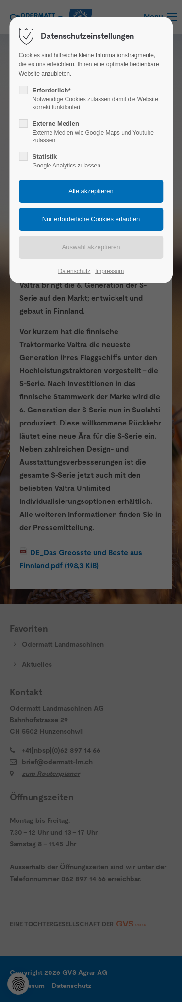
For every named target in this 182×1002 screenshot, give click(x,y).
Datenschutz (74, 271)
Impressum (109, 271)
